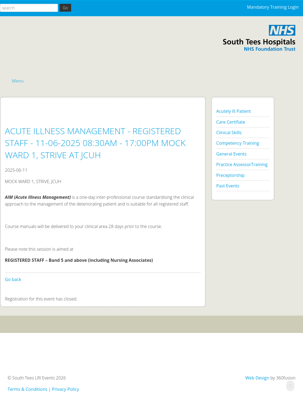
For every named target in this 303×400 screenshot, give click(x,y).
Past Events (227, 186)
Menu (18, 81)
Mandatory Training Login (273, 7)
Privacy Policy (65, 389)
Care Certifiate (230, 122)
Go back (13, 279)
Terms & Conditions (27, 389)
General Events (231, 154)
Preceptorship (230, 175)
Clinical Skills (229, 132)
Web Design (257, 378)
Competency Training (237, 143)
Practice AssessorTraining (242, 164)
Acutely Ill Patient (233, 111)
